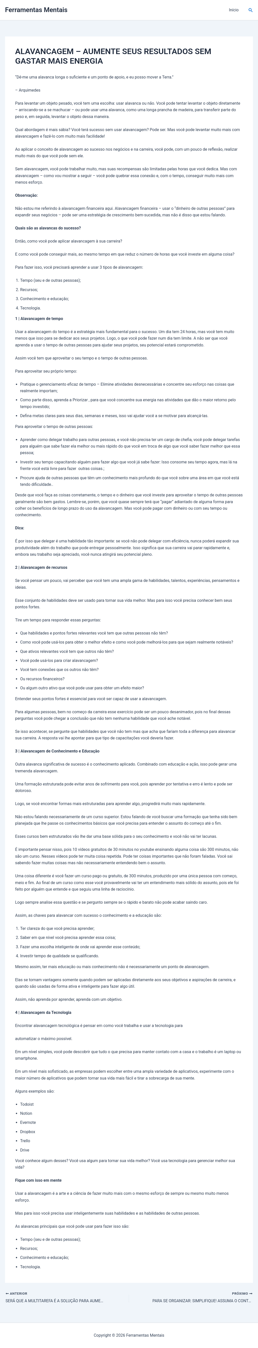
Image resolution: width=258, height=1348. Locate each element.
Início (234, 10)
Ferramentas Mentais (36, 10)
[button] (250, 10)
